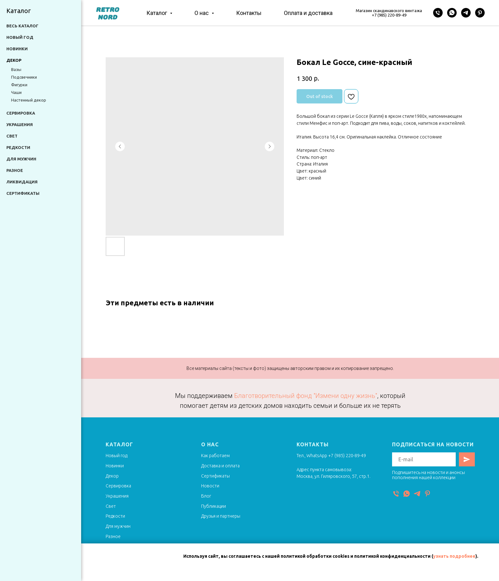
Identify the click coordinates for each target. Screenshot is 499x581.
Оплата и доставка (308, 13)
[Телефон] (438, 13)
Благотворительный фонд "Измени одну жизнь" (305, 396)
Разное (14, 170)
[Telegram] (466, 13)
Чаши (16, 92)
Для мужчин (21, 159)
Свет (12, 136)
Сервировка (20, 113)
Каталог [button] (157, 13)
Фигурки (19, 84)
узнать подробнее (454, 556)
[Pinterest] (480, 13)
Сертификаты (22, 193)
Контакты (249, 13)
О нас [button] (202, 13)
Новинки (17, 48)
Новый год (19, 37)
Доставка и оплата (220, 465)
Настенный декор (28, 100)
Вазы (16, 69)
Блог (206, 496)
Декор (112, 475)
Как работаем (215, 455)
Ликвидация (22, 182)
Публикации (213, 506)
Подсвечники (24, 77)
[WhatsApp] (452, 13)
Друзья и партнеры (220, 516)
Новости (210, 485)
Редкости (18, 147)
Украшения (19, 124)
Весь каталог (22, 26)
